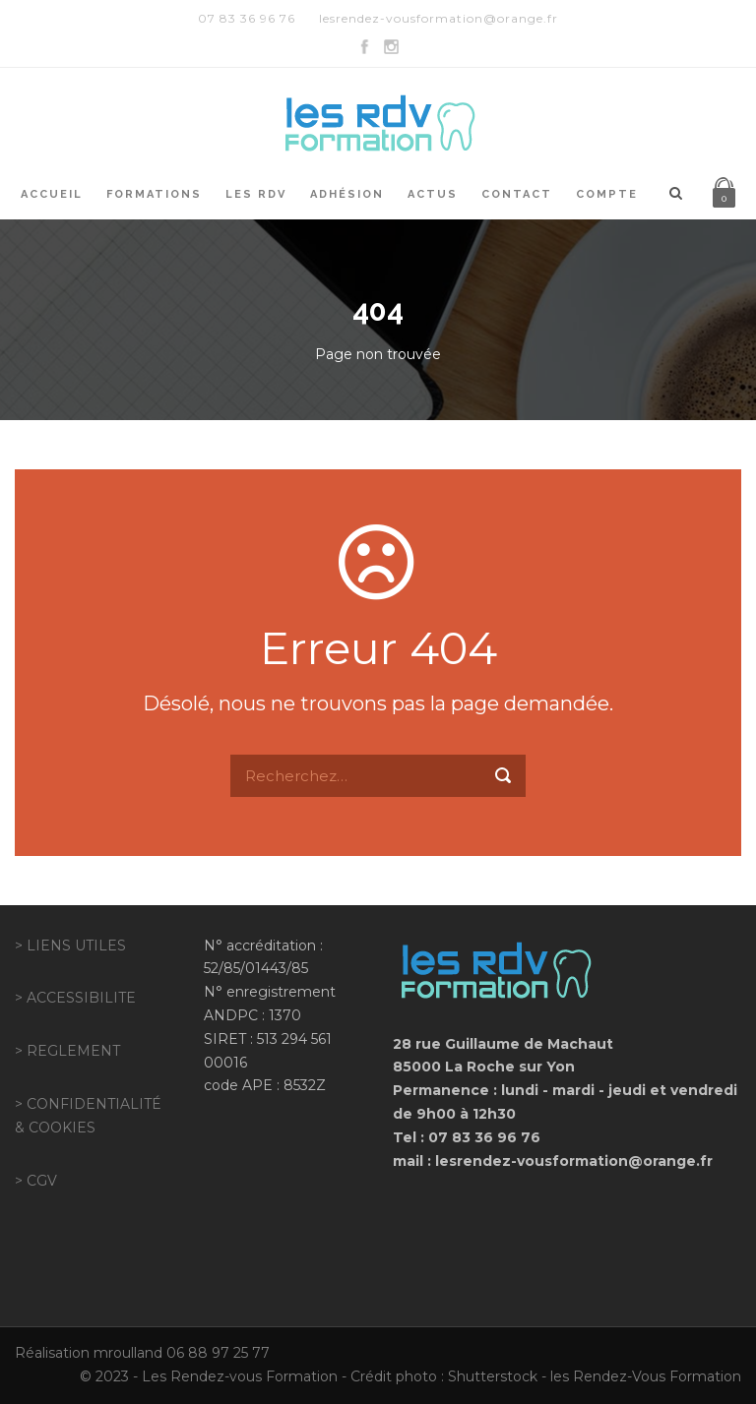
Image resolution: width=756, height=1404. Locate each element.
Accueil (52, 194)
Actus (433, 194)
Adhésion (347, 194)
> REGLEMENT (67, 1051)
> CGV (36, 1181)
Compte (607, 194)
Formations (154, 194)
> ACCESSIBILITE (75, 998)
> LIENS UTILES (70, 945)
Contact (516, 194)
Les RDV (255, 194)
